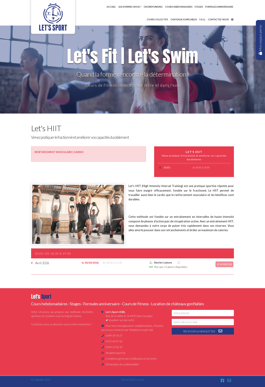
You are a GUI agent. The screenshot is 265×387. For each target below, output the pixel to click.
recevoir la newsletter (203, 331)
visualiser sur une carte (121, 320)
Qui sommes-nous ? (129, 6)
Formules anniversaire (219, 6)
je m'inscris (224, 264)
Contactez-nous (218, 19)
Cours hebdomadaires (178, 6)
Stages (199, 6)
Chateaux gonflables (184, 19)
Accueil (111, 6)
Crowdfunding (153, 6)
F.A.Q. (202, 19)
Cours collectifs (157, 19)
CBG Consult (136, 379)
